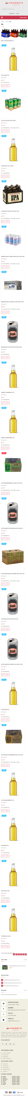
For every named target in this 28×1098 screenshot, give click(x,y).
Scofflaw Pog (5, 709)
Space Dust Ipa (5, 890)
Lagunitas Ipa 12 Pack (7, 165)
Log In (17, 13)
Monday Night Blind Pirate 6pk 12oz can (12, 256)
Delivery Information (6, 1058)
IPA (10, 21)
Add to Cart (5, 85)
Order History (5, 1065)
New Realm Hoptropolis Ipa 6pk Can (11, 347)
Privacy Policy (4, 1054)
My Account (4, 1063)
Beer (7, 21)
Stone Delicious (5, 936)
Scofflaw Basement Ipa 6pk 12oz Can (11, 483)
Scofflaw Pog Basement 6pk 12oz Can (12, 754)
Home (2, 21)
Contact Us (4, 1071)
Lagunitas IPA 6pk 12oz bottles (10, 211)
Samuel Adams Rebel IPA (7, 437)
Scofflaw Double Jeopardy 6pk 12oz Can (12, 573)
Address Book (5, 1067)
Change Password (5, 1069)
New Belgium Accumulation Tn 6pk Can (12, 301)
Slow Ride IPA (5, 845)
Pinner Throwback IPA (7, 392)
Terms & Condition (5, 1052)
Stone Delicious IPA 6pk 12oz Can (11, 985)
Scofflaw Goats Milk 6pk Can (9, 619)
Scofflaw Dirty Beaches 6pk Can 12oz (12, 528)
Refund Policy (4, 1056)
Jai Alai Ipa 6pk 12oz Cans (8, 120)
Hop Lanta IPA (5, 75)
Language (12, 13)
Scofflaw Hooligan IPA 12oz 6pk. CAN (11, 664)
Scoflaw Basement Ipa (7, 800)
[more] (25, 959)
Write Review (3, 77)
